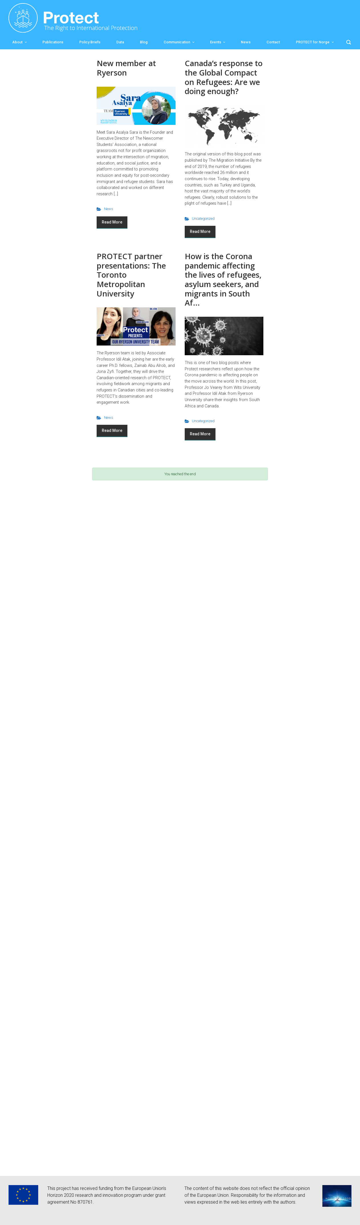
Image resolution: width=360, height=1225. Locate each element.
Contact (273, 42)
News (246, 42)
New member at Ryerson (126, 68)
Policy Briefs (89, 42)
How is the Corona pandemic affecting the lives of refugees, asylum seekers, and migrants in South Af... (223, 279)
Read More (112, 222)
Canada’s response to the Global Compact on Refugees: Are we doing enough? (224, 77)
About (17, 42)
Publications (52, 42)
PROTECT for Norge (313, 42)
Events (215, 42)
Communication (177, 42)
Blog (144, 42)
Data (120, 42)
